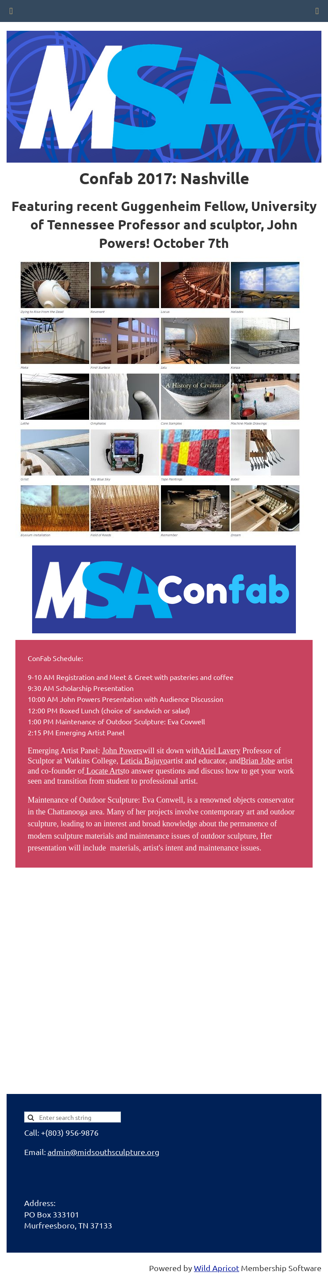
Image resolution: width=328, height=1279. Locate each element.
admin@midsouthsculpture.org (103, 1151)
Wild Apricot (216, 1267)
